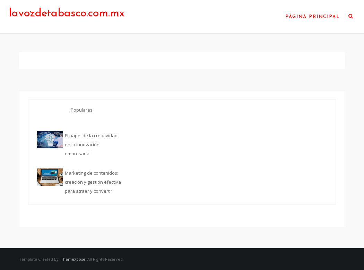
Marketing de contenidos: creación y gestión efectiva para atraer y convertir (93, 182)
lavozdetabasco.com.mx (66, 13)
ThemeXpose (73, 259)
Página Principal (312, 17)
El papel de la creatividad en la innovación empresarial (91, 144)
